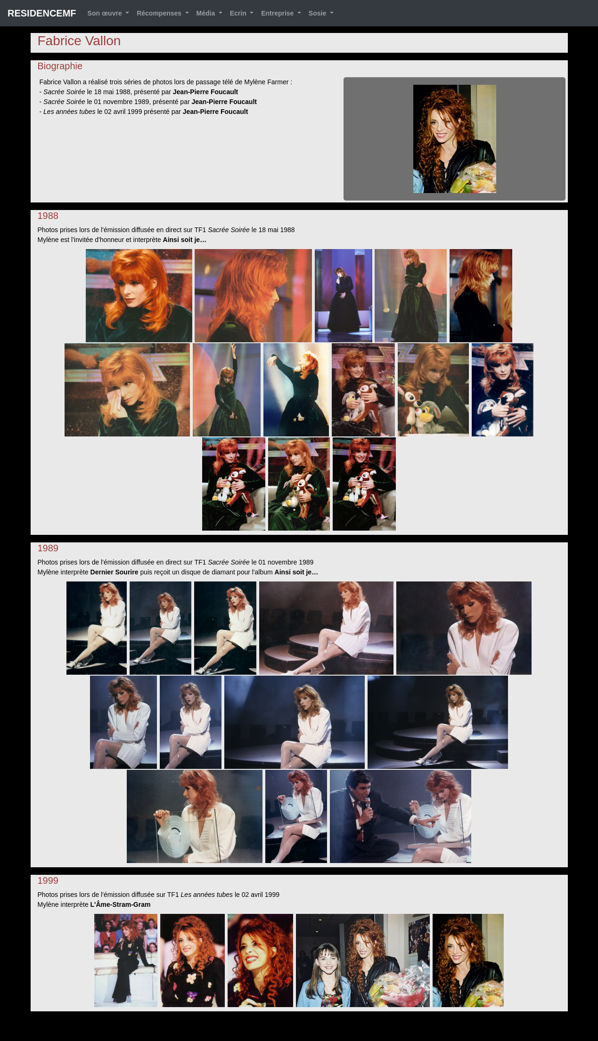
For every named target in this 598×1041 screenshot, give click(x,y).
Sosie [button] (318, 13)
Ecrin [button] (239, 13)
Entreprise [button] (278, 13)
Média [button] (207, 13)
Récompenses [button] (160, 13)
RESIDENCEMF (42, 13)
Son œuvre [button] (106, 13)
